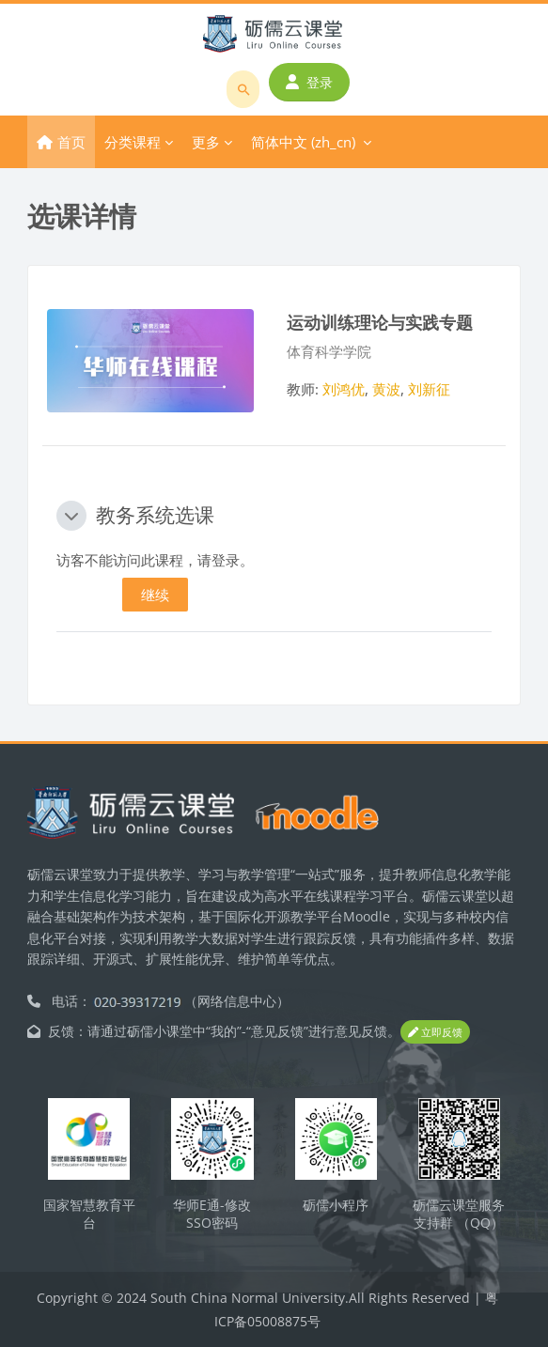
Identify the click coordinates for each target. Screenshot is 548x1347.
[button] (71, 516)
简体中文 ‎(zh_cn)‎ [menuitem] (303, 141)
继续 (155, 594)
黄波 (386, 388)
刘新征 (429, 388)
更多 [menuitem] (206, 141)
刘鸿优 (343, 388)
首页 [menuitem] (71, 141)
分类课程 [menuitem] (132, 141)
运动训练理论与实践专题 (380, 321)
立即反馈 (435, 1032)
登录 (309, 82)
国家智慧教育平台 (89, 1213)
